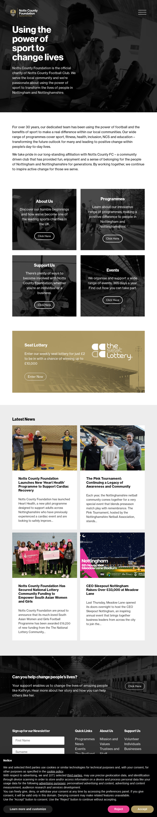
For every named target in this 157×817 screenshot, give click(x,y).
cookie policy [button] (55, 771)
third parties (74, 775)
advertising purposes (52, 783)
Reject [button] (118, 809)
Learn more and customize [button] (28, 809)
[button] (35, 376)
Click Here (44, 236)
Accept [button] (142, 809)
